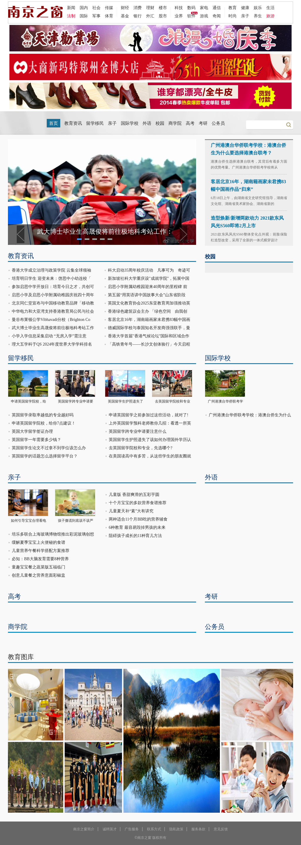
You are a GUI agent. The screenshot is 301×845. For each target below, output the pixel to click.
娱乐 (258, 7)
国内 (84, 7)
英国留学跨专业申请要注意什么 (137, 431)
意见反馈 (221, 829)
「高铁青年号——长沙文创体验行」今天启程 (149, 344)
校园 (159, 123)
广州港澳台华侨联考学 (225, 401)
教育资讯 (73, 123)
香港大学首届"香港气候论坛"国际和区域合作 (148, 336)
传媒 (109, 7)
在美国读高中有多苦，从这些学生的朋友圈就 (150, 456)
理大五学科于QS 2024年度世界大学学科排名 (52, 344)
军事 (96, 16)
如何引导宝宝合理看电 (28, 521)
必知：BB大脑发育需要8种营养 (40, 559)
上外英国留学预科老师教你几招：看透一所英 (150, 423)
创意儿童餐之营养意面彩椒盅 (38, 575)
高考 (190, 123)
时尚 (232, 16)
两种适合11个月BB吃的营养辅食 (138, 519)
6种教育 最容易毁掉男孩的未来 (137, 527)
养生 (258, 16)
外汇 (150, 16)
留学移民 (95, 123)
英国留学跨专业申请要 (75, 401)
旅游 (270, 16)
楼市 (163, 7)
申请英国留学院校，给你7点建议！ (44, 423)
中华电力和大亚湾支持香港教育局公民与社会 (53, 311)
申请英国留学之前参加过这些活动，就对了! (148, 415)
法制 (71, 16)
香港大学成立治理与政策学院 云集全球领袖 (51, 270)
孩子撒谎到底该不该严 (75, 521)
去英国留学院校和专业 (172, 401)
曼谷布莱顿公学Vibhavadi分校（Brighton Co (51, 319)
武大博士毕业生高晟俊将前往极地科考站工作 (53, 328)
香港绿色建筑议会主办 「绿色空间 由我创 (147, 311)
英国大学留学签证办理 (32, 431)
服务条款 (198, 829)
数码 (191, 7)
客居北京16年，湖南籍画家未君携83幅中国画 (149, 319)
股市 (163, 16)
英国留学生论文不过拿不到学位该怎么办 (49, 448)
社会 (96, 7)
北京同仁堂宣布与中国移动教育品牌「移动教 (53, 303)
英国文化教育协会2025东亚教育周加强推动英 (149, 303)
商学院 (175, 123)
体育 (109, 16)
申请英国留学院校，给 (28, 401)
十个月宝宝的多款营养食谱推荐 (137, 503)
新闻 (71, 7)
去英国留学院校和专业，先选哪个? (140, 448)
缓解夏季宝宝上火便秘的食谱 (38, 542)
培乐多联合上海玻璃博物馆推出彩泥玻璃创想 (53, 534)
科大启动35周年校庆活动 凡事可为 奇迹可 (149, 270)
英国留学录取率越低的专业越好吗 (42, 415)
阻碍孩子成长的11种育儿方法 (135, 535)
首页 (53, 123)
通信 (217, 7)
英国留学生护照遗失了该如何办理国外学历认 (150, 439)
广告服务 (132, 829)
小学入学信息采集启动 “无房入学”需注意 (49, 336)
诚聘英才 (110, 829)
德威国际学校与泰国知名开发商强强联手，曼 (149, 328)
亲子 (245, 16)
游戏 (204, 16)
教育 (232, 7)
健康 (245, 7)
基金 (125, 16)
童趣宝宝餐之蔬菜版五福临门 (38, 567)
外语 (147, 123)
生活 (270, 7)
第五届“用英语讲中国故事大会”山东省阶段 (146, 295)
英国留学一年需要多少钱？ (36, 439)
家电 (204, 7)
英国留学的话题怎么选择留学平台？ (45, 456)
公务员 (218, 123)
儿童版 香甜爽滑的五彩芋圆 (134, 494)
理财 (150, 7)
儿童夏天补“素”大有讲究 (131, 511)
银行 (137, 16)
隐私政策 (176, 829)
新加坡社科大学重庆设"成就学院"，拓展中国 (148, 278)
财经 (125, 7)
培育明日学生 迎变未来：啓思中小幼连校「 (51, 278)
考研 (203, 123)
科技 (179, 7)
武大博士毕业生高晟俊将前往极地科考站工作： (105, 231)
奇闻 (217, 16)
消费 (137, 7)
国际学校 (129, 123)
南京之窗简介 (83, 829)
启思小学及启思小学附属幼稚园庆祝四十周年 (53, 295)
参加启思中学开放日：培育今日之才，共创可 (53, 287)
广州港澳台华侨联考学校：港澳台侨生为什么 (250, 415)
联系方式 (154, 829)
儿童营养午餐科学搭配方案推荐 (40, 550)
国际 (84, 16)
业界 (179, 16)
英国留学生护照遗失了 (125, 401)
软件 (191, 16)
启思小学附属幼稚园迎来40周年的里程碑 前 (147, 287)
